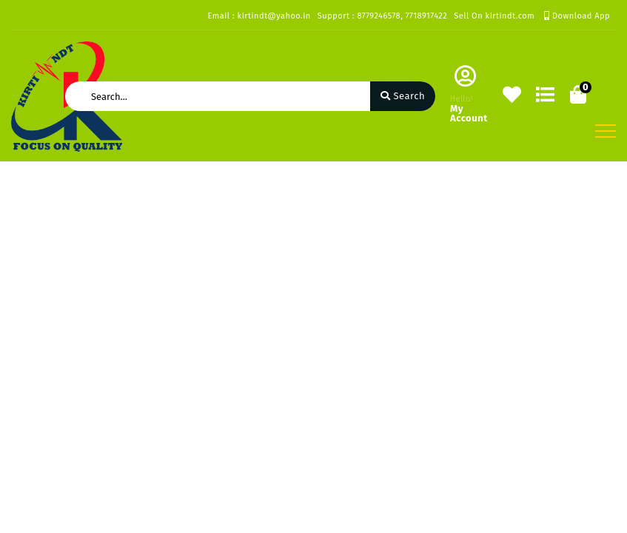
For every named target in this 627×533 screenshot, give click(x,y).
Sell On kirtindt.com (494, 16)
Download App (577, 16)
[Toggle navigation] (605, 131)
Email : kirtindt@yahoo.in (259, 16)
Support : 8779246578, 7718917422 (382, 16)
